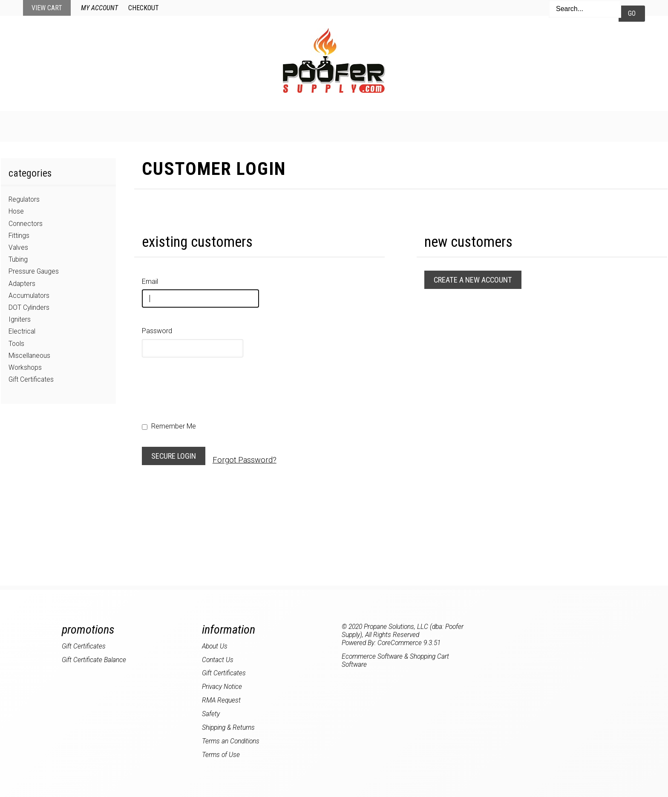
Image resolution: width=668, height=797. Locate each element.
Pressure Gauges (34, 271)
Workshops (25, 367)
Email (150, 281)
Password (157, 331)
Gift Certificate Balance (94, 660)
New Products (230, 125)
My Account (99, 8)
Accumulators (29, 295)
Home (170, 125)
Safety (211, 714)
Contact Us (428, 125)
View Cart (47, 8)
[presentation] (206, 386)
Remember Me (169, 426)
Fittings (19, 235)
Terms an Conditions (230, 741)
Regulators (24, 199)
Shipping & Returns (228, 727)
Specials (298, 125)
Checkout (143, 8)
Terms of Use (221, 755)
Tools (16, 344)
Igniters (20, 319)
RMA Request (221, 700)
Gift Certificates (31, 379)
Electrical (22, 331)
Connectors (26, 224)
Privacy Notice (222, 687)
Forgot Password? (244, 459)
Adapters (22, 284)
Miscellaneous (29, 355)
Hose (16, 211)
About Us (490, 125)
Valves (18, 247)
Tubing (18, 259)
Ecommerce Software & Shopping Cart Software (395, 660)
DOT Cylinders (29, 307)
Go (632, 13)
